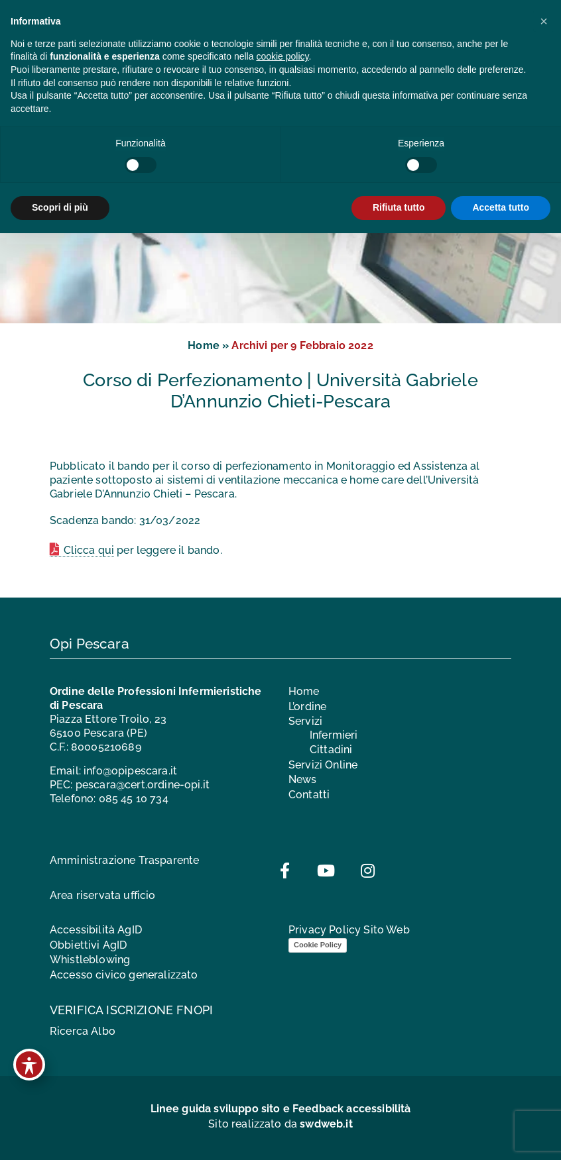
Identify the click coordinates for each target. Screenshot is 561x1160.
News (302, 779)
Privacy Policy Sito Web (349, 929)
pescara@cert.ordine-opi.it (143, 784)
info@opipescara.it (130, 771)
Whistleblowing (90, 959)
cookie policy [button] (282, 56)
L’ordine (307, 706)
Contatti (309, 794)
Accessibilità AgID (96, 929)
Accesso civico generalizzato (124, 975)
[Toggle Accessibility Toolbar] (29, 1065)
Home (203, 345)
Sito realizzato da (280, 1124)
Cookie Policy (318, 945)
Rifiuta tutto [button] (399, 207)
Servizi (305, 721)
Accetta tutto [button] (500, 207)
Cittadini (331, 749)
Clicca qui (89, 550)
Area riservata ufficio (103, 895)
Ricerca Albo (82, 1031)
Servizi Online (322, 765)
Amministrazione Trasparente (124, 860)
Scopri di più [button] (60, 207)
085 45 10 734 (133, 798)
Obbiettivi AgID (88, 945)
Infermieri (334, 735)
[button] (543, 21)
